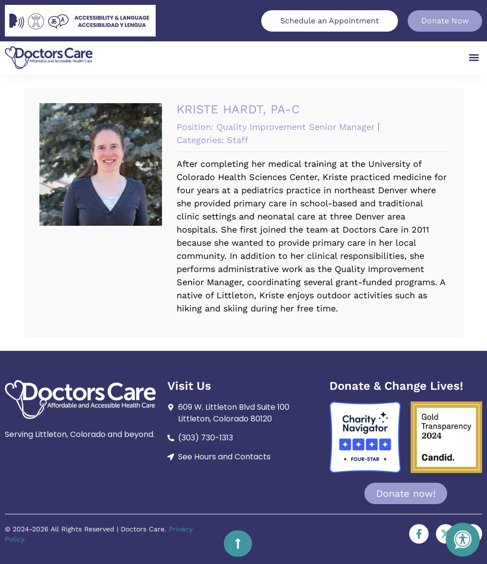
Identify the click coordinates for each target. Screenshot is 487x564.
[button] (474, 58)
